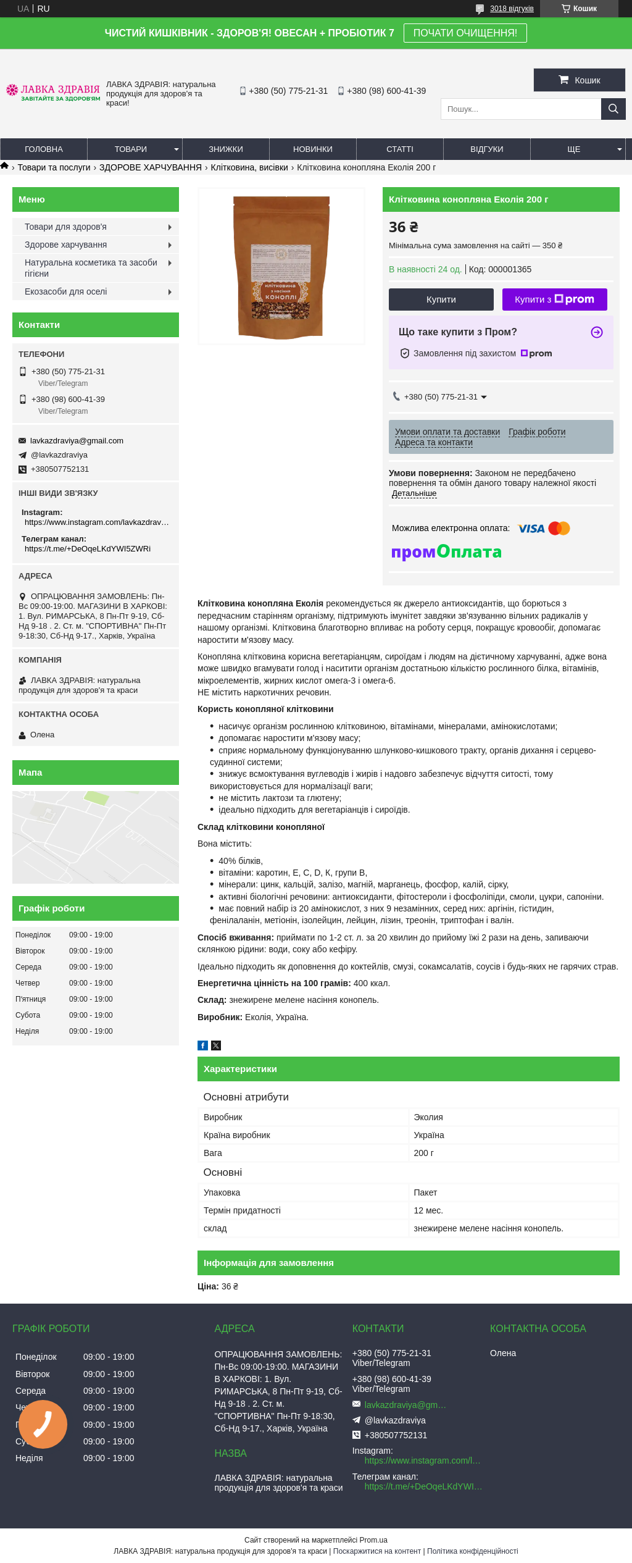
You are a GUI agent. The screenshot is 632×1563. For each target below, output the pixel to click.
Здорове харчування (66, 244)
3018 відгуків (512, 8)
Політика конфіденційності (472, 1551)
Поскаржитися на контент (377, 1551)
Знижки (226, 149)
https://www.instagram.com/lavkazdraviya (97, 522)
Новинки (313, 149)
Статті (400, 149)
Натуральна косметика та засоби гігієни (91, 268)
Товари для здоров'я (66, 227)
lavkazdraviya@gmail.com (76, 440)
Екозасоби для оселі (66, 291)
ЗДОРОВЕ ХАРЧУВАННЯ (150, 167)
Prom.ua (374, 1540)
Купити (441, 299)
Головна (44, 149)
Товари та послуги (53, 167)
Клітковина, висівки (249, 167)
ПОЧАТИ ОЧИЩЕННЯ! (465, 33)
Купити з (554, 299)
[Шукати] (613, 109)
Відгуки (486, 149)
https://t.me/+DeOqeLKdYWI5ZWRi (88, 548)
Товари (131, 149)
